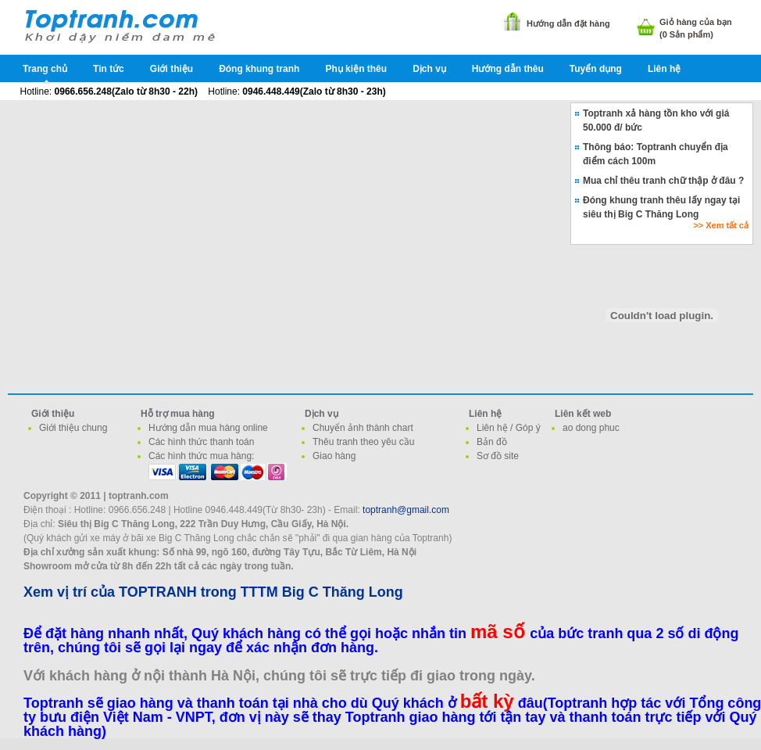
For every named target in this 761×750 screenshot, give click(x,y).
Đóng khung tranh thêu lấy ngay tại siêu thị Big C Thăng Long (661, 207)
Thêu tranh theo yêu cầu (363, 441)
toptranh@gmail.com (406, 509)
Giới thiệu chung (73, 427)
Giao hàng (334, 455)
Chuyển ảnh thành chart (363, 427)
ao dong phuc (591, 427)
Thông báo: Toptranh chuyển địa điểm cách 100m (655, 154)
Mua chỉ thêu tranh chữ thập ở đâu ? (663, 180)
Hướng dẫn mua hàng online (208, 427)
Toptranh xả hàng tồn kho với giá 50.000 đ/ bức (656, 120)
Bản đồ (492, 441)
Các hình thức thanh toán (201, 441)
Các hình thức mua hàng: (201, 455)
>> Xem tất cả (720, 225)
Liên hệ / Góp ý (509, 427)
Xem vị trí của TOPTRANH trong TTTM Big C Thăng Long (213, 592)
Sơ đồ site (498, 455)
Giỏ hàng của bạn (695, 22)
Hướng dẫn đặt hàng (568, 23)
